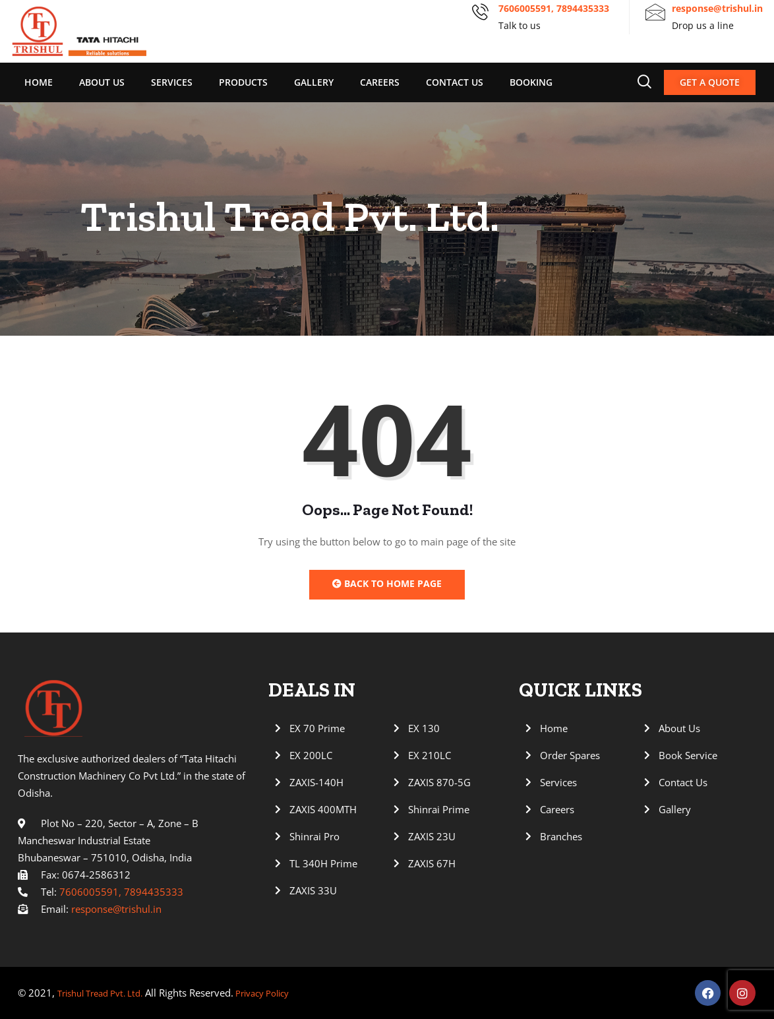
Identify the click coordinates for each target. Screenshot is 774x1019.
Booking (531, 82)
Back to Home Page (387, 583)
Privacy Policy (280, 993)
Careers (380, 82)
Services (172, 82)
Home (38, 82)
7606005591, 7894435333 (553, 8)
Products (243, 82)
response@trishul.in (717, 8)
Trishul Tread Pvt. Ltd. (106, 993)
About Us (102, 82)
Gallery (314, 82)
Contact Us (454, 82)
